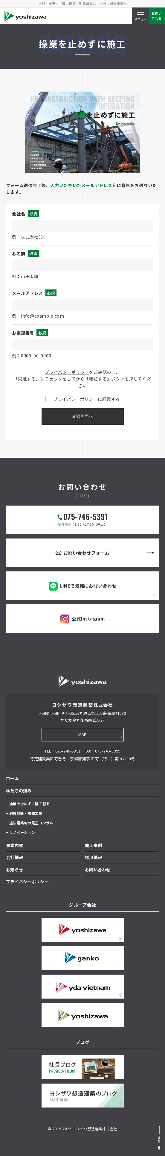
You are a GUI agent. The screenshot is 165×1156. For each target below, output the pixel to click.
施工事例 (93, 845)
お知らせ (14, 870)
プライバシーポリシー (67, 372)
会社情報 (14, 857)
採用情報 (93, 857)
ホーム (12, 778)
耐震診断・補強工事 (25, 813)
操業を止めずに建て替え (29, 803)
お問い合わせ (98, 870)
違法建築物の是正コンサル (31, 822)
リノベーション (22, 832)
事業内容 (14, 845)
